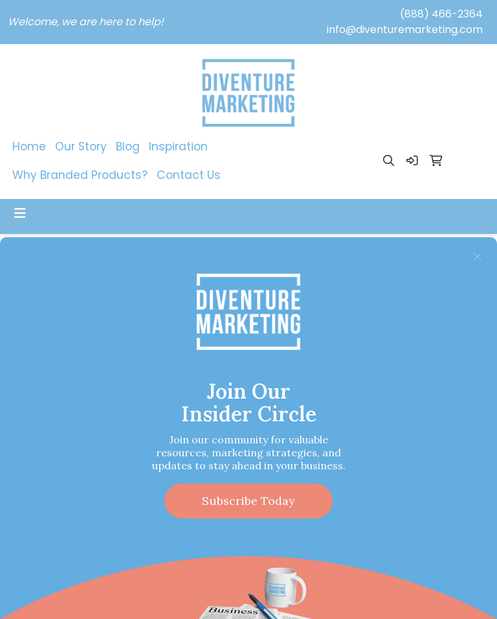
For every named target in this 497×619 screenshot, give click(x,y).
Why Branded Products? (80, 175)
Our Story (81, 146)
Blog (128, 146)
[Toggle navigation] (20, 213)
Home (29, 146)
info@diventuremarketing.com (405, 29)
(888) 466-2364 (441, 13)
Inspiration (178, 146)
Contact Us (189, 175)
